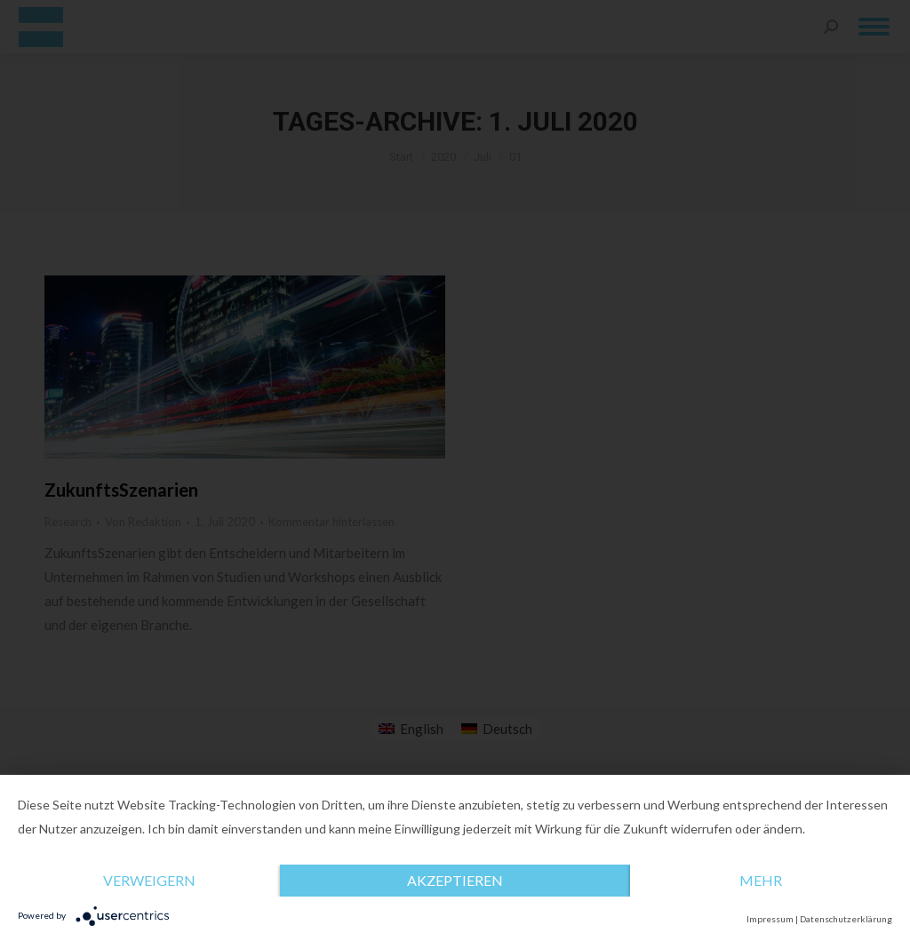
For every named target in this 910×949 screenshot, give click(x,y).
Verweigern (149, 880)
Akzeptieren (455, 880)
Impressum (770, 918)
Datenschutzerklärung (846, 918)
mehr (760, 880)
